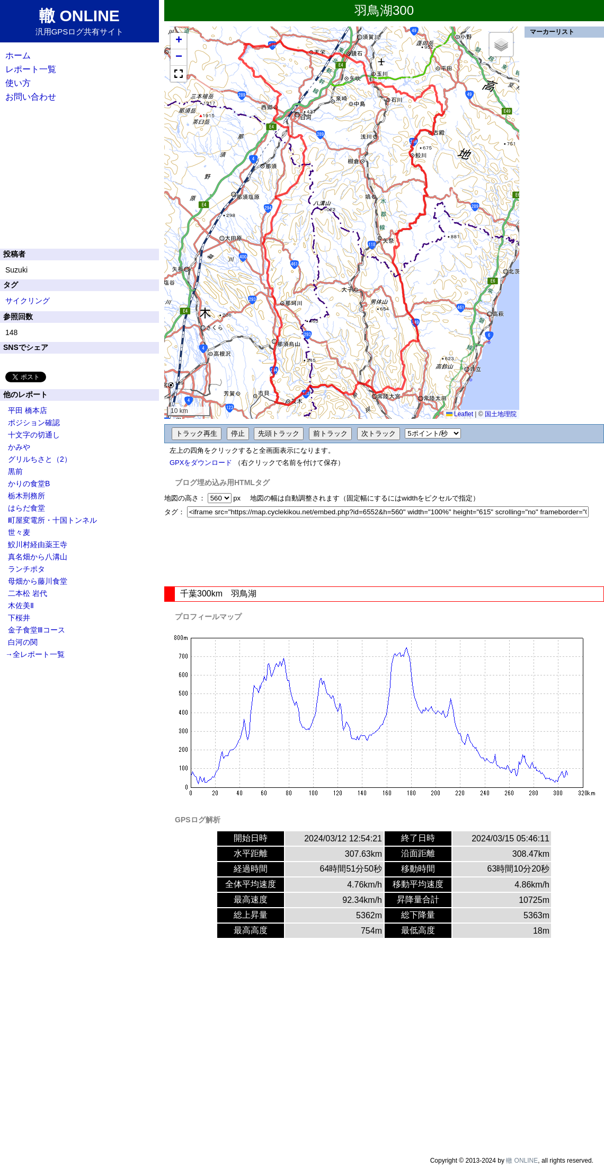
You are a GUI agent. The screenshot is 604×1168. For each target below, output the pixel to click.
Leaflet (459, 414)
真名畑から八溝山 (37, 556)
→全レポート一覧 (35, 654)
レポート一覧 (30, 69)
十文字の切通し (34, 435)
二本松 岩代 (27, 593)
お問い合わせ (30, 96)
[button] (178, 41)
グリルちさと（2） (40, 459)
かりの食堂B (29, 483)
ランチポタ (26, 569)
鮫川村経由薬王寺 (37, 544)
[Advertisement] (384, 552)
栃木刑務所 (26, 495)
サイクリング (27, 300)
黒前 (15, 471)
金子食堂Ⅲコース (36, 630)
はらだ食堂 (26, 508)
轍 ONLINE (522, 1160)
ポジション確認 (34, 422)
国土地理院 (501, 414)
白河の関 (23, 642)
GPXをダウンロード (201, 463)
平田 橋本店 (27, 410)
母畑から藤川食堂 (37, 581)
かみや (19, 447)
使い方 (18, 82)
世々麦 (19, 532)
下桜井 (19, 617)
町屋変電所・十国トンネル (52, 520)
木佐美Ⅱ (21, 605)
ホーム (18, 55)
